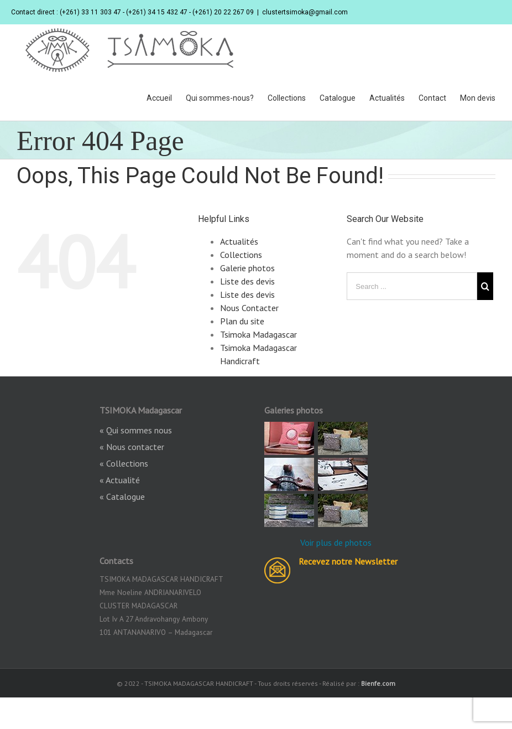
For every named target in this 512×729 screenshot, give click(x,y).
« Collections (124, 463)
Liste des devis (247, 281)
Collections (241, 254)
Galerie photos (247, 267)
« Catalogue (122, 496)
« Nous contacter (132, 446)
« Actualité (120, 479)
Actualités (239, 241)
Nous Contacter (249, 307)
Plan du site (242, 321)
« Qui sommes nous (136, 430)
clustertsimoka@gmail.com (305, 12)
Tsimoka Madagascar (258, 334)
